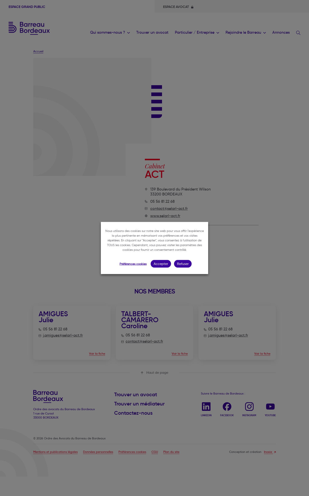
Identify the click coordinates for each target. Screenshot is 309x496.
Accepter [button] (161, 264)
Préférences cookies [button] (133, 264)
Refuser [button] (183, 264)
